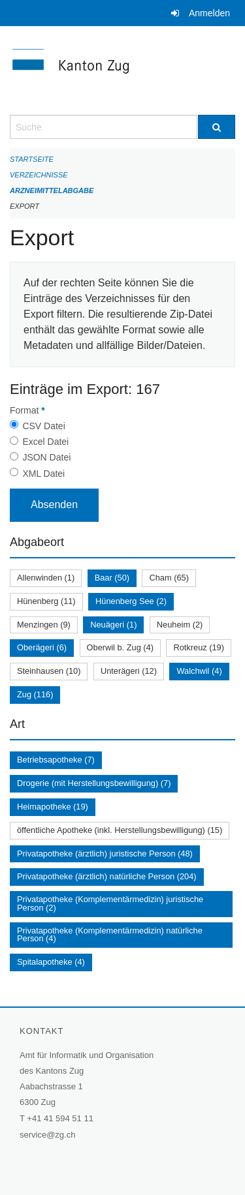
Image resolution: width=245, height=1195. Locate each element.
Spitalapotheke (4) (51, 962)
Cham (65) (168, 577)
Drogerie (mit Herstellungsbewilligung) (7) (94, 783)
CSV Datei (43, 426)
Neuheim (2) (180, 624)
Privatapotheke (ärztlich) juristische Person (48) (105, 853)
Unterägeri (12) (129, 671)
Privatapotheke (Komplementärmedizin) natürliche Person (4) (110, 935)
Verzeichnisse (39, 175)
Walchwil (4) (198, 671)
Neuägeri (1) (113, 624)
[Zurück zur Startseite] (122, 70)
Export (24, 206)
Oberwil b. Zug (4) (120, 647)
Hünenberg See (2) (131, 601)
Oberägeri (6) (42, 647)
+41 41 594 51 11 (60, 1118)
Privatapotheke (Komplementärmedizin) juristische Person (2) (110, 903)
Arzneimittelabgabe (51, 190)
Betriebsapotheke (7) (56, 759)
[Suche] (217, 127)
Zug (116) (35, 694)
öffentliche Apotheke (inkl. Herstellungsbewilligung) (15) (119, 830)
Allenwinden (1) (45, 577)
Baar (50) (112, 577)
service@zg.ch (47, 1135)
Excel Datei (45, 441)
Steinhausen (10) (48, 671)
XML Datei (43, 473)
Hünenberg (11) (46, 601)
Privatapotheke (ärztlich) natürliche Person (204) (107, 876)
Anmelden (209, 13)
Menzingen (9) (44, 624)
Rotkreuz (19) (198, 647)
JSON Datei (46, 457)
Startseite (32, 159)
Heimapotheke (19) (52, 806)
